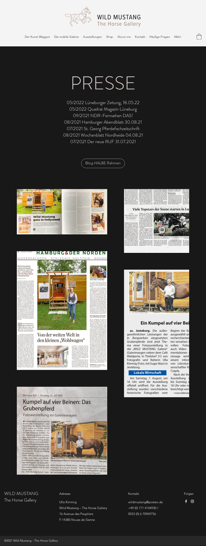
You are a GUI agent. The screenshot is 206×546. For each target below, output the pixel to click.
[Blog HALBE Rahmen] (103, 163)
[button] (199, 37)
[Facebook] (186, 501)
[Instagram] (192, 501)
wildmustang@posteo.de (145, 502)
